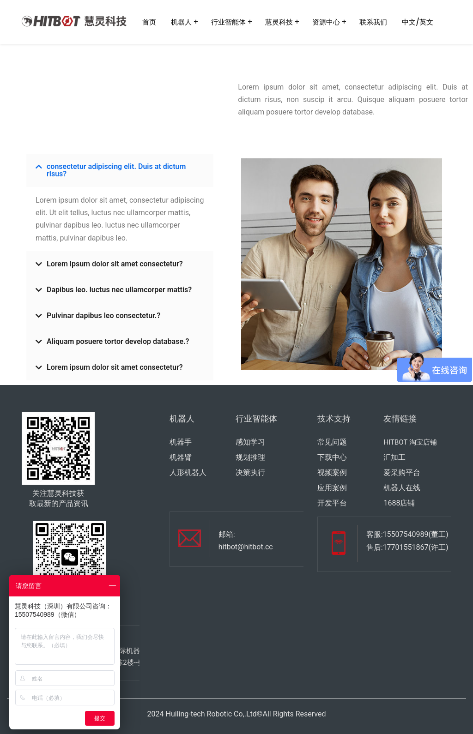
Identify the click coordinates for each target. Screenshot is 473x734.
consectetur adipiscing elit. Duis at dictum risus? (116, 170)
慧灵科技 (279, 22)
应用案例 (332, 487)
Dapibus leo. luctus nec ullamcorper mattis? (119, 289)
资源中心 (326, 22)
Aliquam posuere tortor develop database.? (118, 341)
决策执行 (250, 472)
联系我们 (373, 22)
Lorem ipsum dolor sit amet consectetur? (115, 263)
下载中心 (332, 457)
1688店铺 (399, 503)
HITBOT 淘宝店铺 (410, 442)
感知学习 (250, 442)
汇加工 (394, 457)
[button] (119, 170)
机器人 (181, 22)
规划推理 (250, 457)
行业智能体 (228, 22)
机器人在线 (401, 487)
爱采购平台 (401, 472)
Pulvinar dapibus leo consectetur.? (103, 315)
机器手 (181, 442)
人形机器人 (188, 472)
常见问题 (332, 442)
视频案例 (332, 472)
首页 (149, 22)
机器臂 (181, 457)
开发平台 (332, 503)
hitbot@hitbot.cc (245, 546)
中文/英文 (417, 22)
